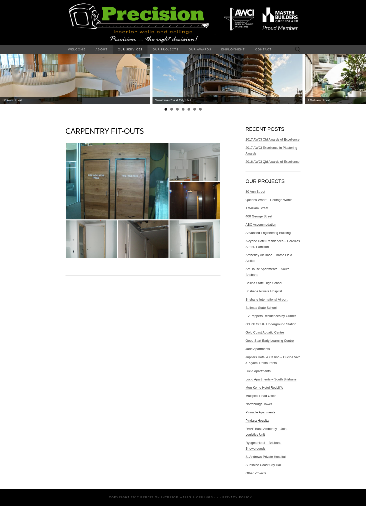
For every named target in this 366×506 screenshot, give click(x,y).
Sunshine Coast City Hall (264, 465)
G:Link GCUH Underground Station (271, 324)
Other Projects (256, 473)
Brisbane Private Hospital (264, 291)
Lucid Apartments (258, 371)
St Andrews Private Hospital (266, 457)
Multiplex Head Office (261, 396)
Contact (263, 49)
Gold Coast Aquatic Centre (265, 332)
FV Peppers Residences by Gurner (271, 316)
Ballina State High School (264, 283)
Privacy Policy (237, 497)
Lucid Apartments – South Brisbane (271, 379)
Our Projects (165, 49)
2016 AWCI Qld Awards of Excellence (273, 162)
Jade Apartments (258, 349)
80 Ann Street (255, 191)
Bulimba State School (261, 308)
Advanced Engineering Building (268, 233)
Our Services (130, 49)
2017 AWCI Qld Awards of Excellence (273, 139)
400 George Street (259, 216)
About (102, 49)
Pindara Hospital (257, 420)
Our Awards (199, 49)
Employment (233, 49)
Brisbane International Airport (267, 299)
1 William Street (257, 208)
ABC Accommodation (261, 224)
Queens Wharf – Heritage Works (269, 200)
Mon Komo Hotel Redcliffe (264, 387)
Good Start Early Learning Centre (270, 340)
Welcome (77, 49)
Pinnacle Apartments (260, 412)
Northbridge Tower (259, 404)
